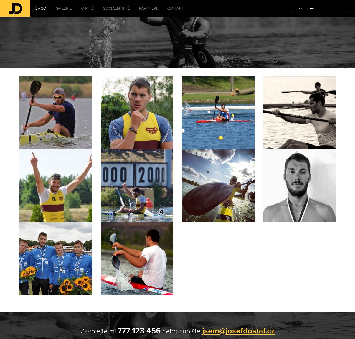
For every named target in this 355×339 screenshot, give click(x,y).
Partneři (148, 8)
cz (301, 8)
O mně (87, 8)
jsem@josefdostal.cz (238, 331)
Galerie (64, 8)
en (312, 8)
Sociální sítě (116, 8)
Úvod (40, 8)
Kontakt (175, 8)
